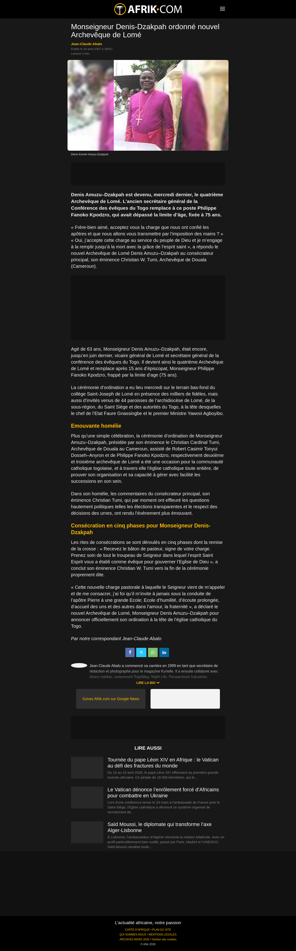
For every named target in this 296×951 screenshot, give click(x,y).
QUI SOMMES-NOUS (133, 934)
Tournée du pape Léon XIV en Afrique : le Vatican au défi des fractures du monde (163, 763)
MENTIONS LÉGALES (162, 934)
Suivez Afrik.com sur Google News (110, 699)
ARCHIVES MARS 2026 (134, 939)
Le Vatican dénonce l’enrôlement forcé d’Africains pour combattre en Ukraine (163, 792)
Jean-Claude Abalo (86, 44)
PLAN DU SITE (161, 929)
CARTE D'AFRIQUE (137, 929)
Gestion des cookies (164, 939)
